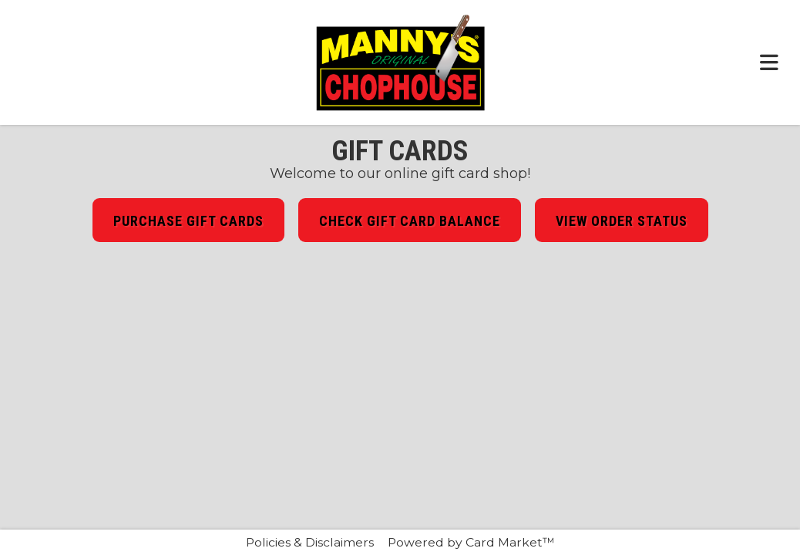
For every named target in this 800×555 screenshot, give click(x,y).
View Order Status (621, 221)
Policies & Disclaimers (310, 542)
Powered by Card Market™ (471, 542)
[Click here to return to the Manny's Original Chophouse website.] (400, 62)
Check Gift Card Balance (409, 221)
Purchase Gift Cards (188, 221)
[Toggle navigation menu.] (769, 62)
